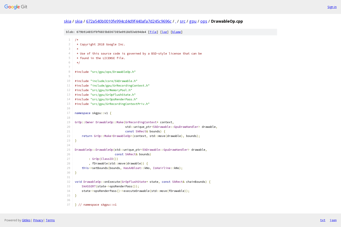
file (153, 32)
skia (67, 21)
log (164, 32)
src (183, 21)
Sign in (332, 7)
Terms (50, 220)
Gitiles (26, 220)
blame (176, 32)
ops (203, 21)
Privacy (38, 220)
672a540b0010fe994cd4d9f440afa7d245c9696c (129, 21)
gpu (193, 21)
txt (322, 220)
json (333, 220)
